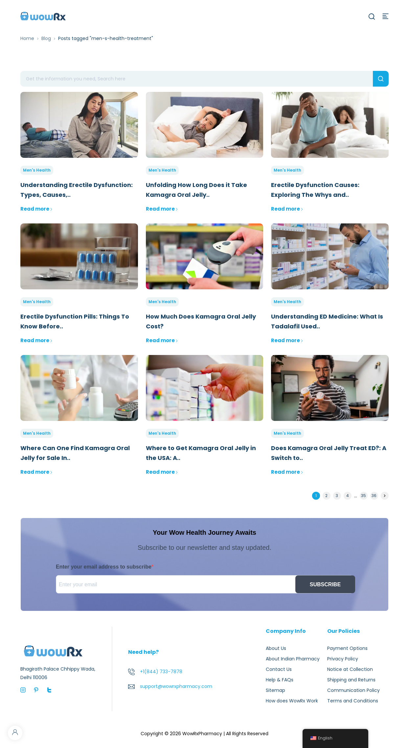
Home (27, 38)
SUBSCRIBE (325, 584)
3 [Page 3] (337, 495)
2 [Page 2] (326, 495)
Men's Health (37, 170)
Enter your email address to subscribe (103, 567)
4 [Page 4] (347, 495)
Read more (36, 208)
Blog (46, 38)
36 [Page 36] (374, 495)
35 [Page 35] (363, 495)
